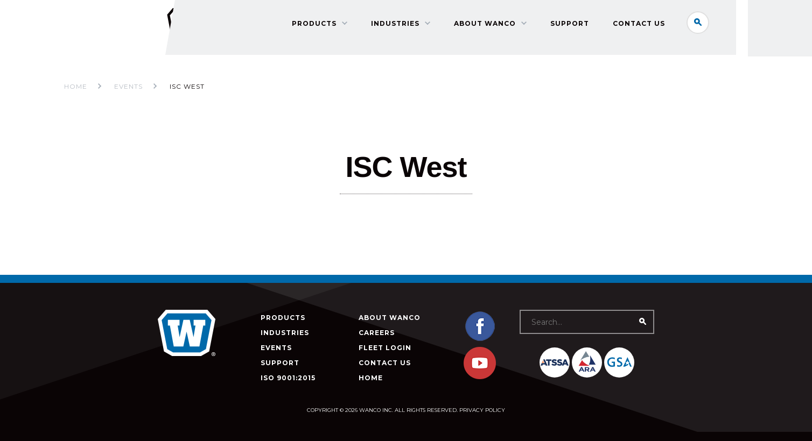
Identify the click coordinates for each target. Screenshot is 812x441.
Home (75, 86)
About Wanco (491, 24)
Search (704, 23)
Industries (401, 24)
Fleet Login (385, 348)
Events (276, 348)
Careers (377, 333)
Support (576, 24)
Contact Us (645, 24)
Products (320, 24)
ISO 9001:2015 (288, 378)
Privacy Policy (482, 410)
